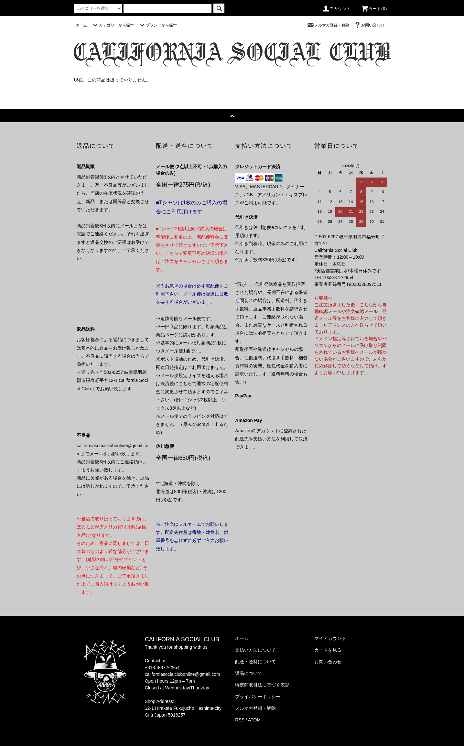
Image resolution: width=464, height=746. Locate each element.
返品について (248, 673)
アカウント (336, 8)
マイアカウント (330, 638)
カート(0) (374, 8)
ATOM (254, 719)
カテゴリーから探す (112, 25)
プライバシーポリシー (257, 696)
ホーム (81, 25)
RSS (239, 719)
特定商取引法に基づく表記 (262, 684)
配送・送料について (255, 661)
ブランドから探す (157, 25)
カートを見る (327, 650)
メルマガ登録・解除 (328, 25)
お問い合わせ (368, 25)
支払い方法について (255, 650)
